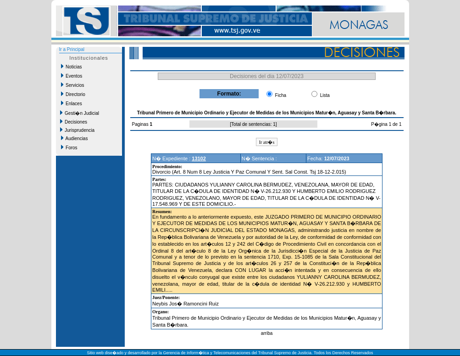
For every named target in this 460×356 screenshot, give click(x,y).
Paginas (141, 124)
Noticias (71, 66)
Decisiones (73, 121)
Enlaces (71, 103)
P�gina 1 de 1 (386, 124)
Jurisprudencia (77, 130)
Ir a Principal (72, 49)
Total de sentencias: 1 (253, 124)
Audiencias (74, 138)
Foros (69, 147)
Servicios (72, 85)
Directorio (73, 94)
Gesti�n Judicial (80, 113)
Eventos (72, 76)
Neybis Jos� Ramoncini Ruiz (185, 303)
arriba (267, 333)
